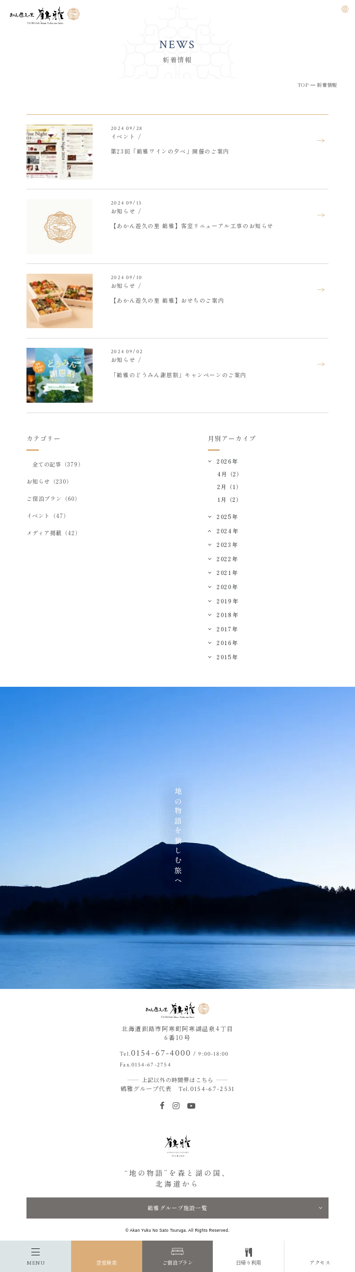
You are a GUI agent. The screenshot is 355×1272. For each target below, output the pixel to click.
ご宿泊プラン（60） (53, 498)
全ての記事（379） (58, 464)
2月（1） (229, 487)
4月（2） (229, 474)
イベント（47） (47, 515)
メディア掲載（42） (53, 533)
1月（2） (229, 499)
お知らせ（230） (49, 481)
